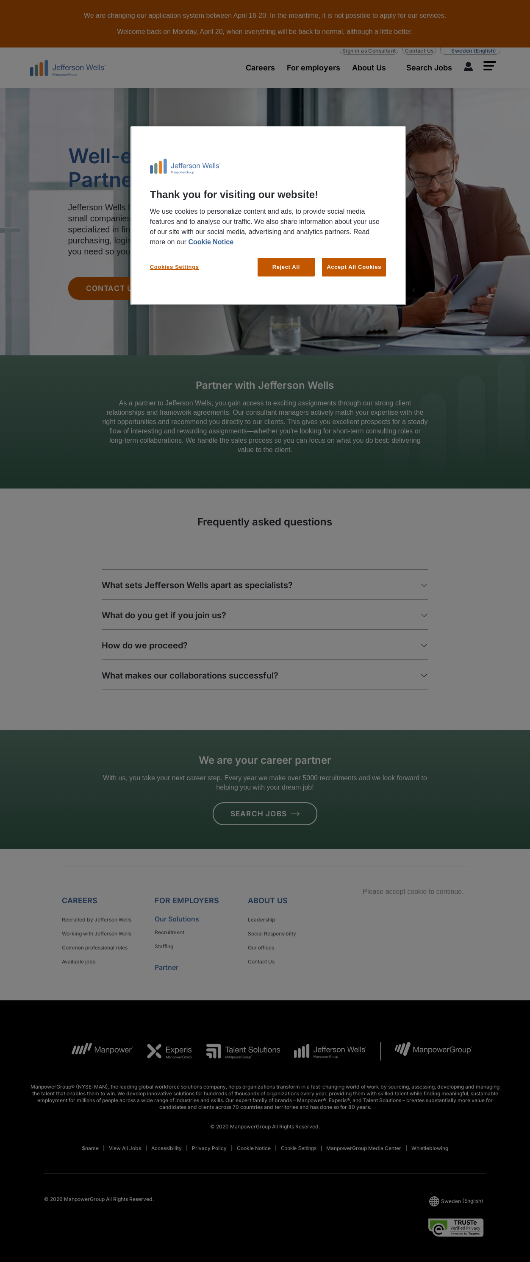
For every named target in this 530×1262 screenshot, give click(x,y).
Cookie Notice (210, 242)
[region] (268, 215)
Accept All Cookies (354, 267)
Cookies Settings (174, 267)
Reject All (286, 267)
